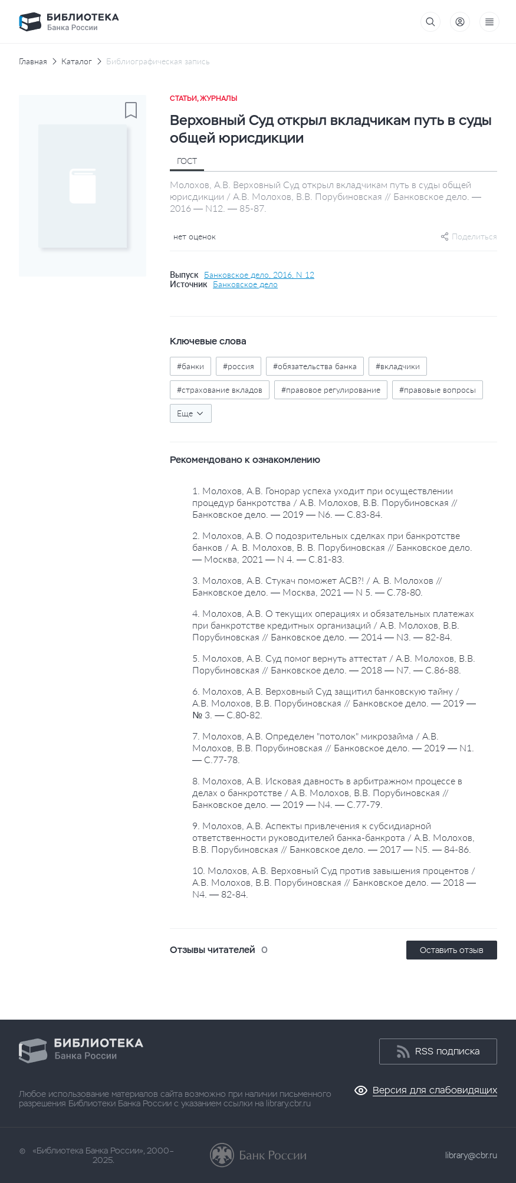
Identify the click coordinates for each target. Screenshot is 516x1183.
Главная (33, 61)
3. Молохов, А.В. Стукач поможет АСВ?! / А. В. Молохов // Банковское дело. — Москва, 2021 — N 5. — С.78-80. (317, 585)
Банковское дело (245, 284)
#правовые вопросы (437, 390)
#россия (238, 366)
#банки (190, 366)
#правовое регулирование (330, 390)
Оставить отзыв (452, 950)
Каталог (76, 61)
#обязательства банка (315, 366)
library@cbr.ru (471, 1155)
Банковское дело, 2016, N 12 (259, 275)
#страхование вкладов (219, 390)
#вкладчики (398, 366)
